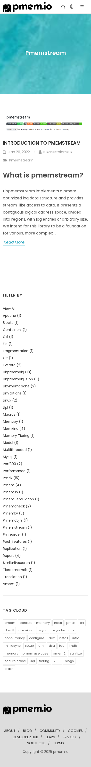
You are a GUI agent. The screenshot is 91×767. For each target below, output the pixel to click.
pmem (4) (12, 485)
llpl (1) (8, 407)
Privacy (69, 737)
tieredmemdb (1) (18, 569)
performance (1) (17, 470)
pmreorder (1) (14, 534)
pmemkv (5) (13, 513)
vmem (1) (11, 583)
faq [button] (62, 645)
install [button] (63, 638)
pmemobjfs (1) (15, 520)
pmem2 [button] (59, 653)
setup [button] (29, 645)
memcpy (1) (13, 421)
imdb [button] (73, 645)
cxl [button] (82, 622)
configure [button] (36, 638)
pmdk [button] (70, 622)
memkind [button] (25, 630)
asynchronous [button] (63, 630)
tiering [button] (44, 661)
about (10, 730)
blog (27, 730)
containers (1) (15, 329)
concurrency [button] (15, 638)
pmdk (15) (11, 478)
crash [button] (9, 668)
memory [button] (11, 653)
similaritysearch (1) (19, 562)
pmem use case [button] (36, 653)
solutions (36, 743)
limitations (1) (15, 393)
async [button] (42, 630)
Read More (13, 242)
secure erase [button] (15, 661)
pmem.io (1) (13, 492)
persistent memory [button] (35, 622)
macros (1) (12, 414)
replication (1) (15, 548)
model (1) (10, 442)
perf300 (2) (12, 463)
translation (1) (15, 576)
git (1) (8, 357)
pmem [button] (10, 622)
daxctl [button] (9, 630)
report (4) (12, 555)
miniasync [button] (13, 645)
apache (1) (12, 315)
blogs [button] (69, 661)
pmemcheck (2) (17, 506)
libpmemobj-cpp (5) (21, 379)
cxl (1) (8, 336)
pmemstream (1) (17, 527)
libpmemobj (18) (17, 372)
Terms (58, 743)
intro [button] (75, 638)
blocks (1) (11, 322)
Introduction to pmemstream (42, 143)
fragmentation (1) (18, 350)
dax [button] (52, 638)
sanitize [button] (76, 653)
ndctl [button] (58, 622)
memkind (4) (14, 428)
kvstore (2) (12, 365)
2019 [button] (57, 661)
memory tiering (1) (19, 435)
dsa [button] (52, 645)
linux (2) (10, 400)
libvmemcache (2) (19, 386)
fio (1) (8, 343)
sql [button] (32, 661)
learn (50, 737)
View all (9, 308)
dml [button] (41, 645)
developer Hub (25, 737)
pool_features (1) (17, 541)
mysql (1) (10, 456)
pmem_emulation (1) (21, 499)
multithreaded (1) (17, 449)
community (50, 730)
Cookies (75, 730)
